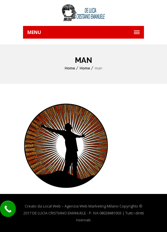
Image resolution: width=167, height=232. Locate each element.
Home (70, 68)
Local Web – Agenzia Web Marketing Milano (81, 206)
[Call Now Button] (8, 209)
